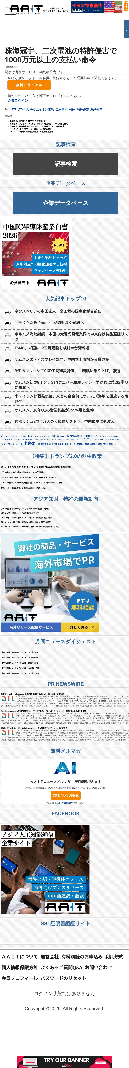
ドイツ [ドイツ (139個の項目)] (79, 439)
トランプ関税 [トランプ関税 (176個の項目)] (70, 440)
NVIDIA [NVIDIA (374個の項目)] (55, 436)
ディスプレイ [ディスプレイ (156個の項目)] (51, 440)
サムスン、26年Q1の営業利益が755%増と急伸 (54, 410)
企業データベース (65, 203)
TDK (22, 109)
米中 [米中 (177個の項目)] (71, 444)
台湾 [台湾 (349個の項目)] (54, 444)
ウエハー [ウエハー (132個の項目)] (116, 436)
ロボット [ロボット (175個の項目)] (19, 444)
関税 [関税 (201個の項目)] (100, 444)
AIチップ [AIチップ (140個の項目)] (9, 436)
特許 (72, 109)
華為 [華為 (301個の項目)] (87, 444)
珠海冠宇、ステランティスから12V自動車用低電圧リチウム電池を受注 (39, 123)
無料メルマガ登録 (65, 795)
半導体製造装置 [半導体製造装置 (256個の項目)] (43, 444)
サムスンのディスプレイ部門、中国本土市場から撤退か (62, 359)
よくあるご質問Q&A (61, 967)
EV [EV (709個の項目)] (30, 436)
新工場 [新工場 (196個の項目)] (60, 444)
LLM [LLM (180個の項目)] (47, 436)
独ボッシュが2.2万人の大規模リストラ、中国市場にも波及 (64, 421)
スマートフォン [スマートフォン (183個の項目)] (28, 440)
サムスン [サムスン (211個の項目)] (17, 439)
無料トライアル (126, 6)
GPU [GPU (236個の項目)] (36, 436)
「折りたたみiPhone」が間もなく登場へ (49, 322)
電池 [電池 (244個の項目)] (105, 444)
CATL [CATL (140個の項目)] (25, 436)
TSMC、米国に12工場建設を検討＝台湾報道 (52, 347)
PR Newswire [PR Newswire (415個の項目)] (74, 436)
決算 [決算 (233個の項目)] (66, 444)
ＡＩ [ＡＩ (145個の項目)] (116, 444)
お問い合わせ (98, 967)
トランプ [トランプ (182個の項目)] (60, 440)
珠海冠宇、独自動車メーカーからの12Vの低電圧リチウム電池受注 (37, 126)
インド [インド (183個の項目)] (109, 436)
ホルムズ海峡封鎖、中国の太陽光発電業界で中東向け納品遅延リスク (71, 336)
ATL (14, 109)
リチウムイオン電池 (40, 109)
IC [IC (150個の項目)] (40, 436)
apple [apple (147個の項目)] (15, 436)
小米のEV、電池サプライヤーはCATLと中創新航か (31, 129)
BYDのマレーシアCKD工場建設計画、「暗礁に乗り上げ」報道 (67, 370)
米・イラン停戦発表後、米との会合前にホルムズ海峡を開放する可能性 (71, 398)
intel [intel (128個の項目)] (43, 436)
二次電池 (61, 109)
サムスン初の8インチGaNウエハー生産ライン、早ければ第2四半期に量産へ (71, 384)
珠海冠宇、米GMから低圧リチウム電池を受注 (28, 121)
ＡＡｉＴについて (19, 956)
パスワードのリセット (63, 978)
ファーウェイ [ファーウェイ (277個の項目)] (8, 444)
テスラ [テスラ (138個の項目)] (43, 439)
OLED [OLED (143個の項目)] (62, 436)
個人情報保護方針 (65, 803)
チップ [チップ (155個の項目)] (37, 440)
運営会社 (49, 956)
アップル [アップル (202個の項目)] (95, 436)
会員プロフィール (19, 978)
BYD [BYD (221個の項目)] (20, 436)
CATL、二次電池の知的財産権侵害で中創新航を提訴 (31, 131)
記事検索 (65, 164)
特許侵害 (83, 109)
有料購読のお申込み (82, 956)
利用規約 (114, 956)
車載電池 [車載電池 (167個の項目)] (93, 444)
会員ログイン (17, 100)
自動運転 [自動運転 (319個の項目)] (79, 444)
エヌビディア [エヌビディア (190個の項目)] (6, 440)
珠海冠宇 (96, 109)
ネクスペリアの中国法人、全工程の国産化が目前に (58, 311)
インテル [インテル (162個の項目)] (103, 436)
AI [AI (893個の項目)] (3, 436)
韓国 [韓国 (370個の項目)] (111, 444)
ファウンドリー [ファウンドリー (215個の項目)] (112, 439)
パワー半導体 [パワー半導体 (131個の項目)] (99, 439)
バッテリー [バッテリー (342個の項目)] (88, 439)
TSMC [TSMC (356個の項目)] (86, 436)
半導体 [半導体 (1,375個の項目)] (29, 443)
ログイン (126, 28)
